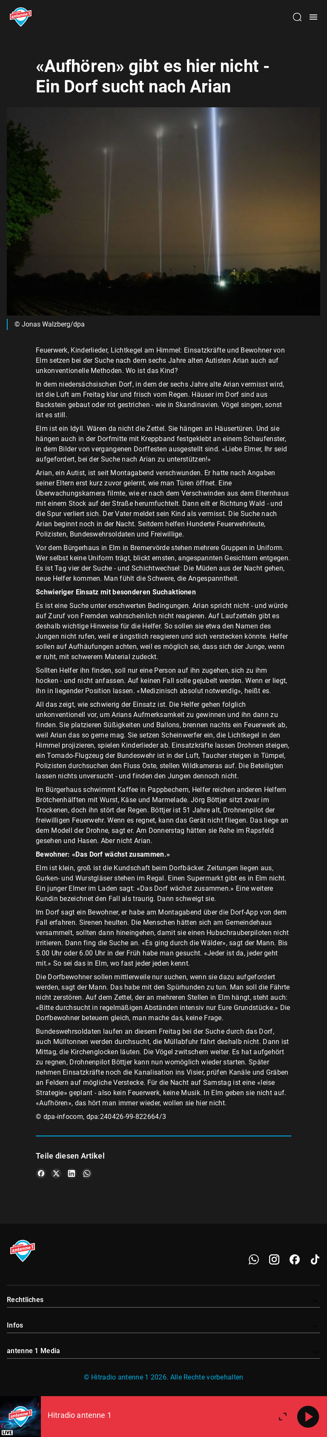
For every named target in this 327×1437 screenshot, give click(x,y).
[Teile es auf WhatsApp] (87, 1173)
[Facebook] (295, 1259)
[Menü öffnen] (313, 17)
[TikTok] (315, 1259)
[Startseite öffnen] (20, 17)
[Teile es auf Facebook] (41, 1173)
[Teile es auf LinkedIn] (71, 1173)
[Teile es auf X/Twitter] (56, 1173)
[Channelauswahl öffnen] (297, 17)
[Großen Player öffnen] (283, 1416)
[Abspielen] (308, 1416)
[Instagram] (274, 1259)
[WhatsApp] (254, 1259)
